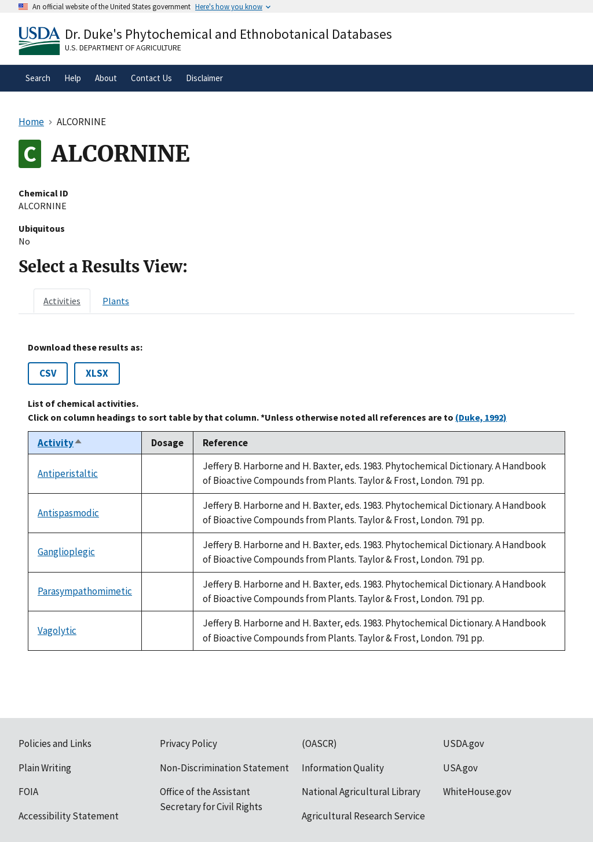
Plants (116, 301)
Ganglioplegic (66, 551)
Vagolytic (57, 630)
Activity (60, 442)
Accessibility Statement (69, 816)
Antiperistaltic (68, 473)
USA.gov (460, 767)
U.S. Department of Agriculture (123, 47)
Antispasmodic (68, 512)
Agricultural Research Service (363, 816)
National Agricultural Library (361, 791)
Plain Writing (45, 767)
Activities (61, 301)
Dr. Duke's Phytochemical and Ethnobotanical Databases (228, 33)
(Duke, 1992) (481, 417)
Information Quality (343, 767)
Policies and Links (55, 743)
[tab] (61, 300)
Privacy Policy (188, 743)
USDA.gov (463, 743)
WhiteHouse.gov (477, 791)
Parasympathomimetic (85, 591)
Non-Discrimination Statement (224, 767)
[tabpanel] (296, 496)
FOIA (28, 791)
